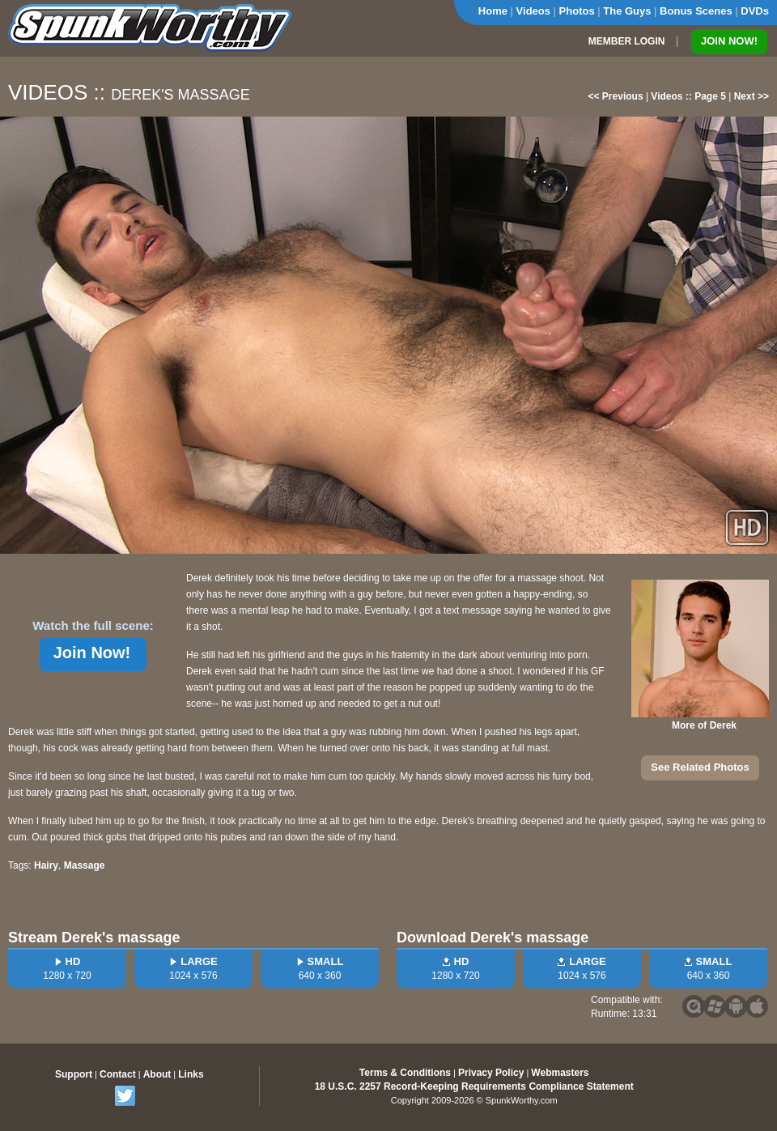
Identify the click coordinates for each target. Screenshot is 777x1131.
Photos (577, 11)
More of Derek (704, 725)
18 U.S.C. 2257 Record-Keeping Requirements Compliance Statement (474, 1086)
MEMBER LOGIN (626, 41)
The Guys (627, 11)
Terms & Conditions (405, 1072)
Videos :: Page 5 (688, 96)
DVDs (755, 11)
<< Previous (615, 96)
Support (73, 1074)
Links (190, 1074)
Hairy (46, 865)
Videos (533, 11)
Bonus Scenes (696, 11)
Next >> (751, 96)
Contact (118, 1074)
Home (492, 11)
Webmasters (559, 1072)
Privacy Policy (491, 1072)
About (157, 1074)
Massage (84, 865)
